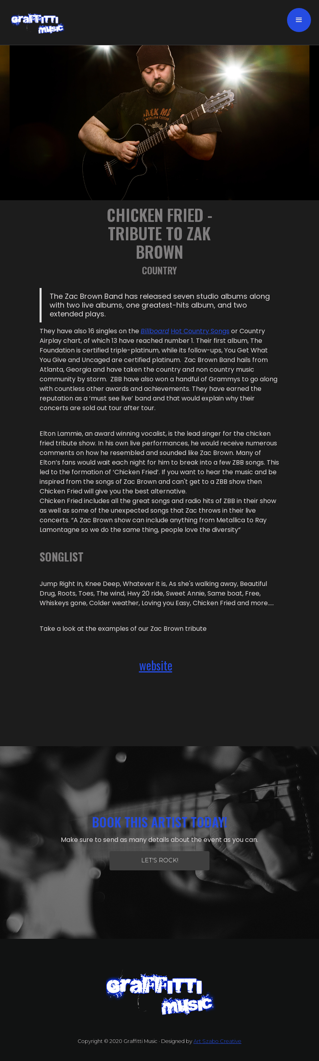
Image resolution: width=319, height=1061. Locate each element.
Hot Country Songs (200, 331)
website (155, 665)
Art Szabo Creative (217, 1041)
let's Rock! (159, 860)
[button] (299, 20)
